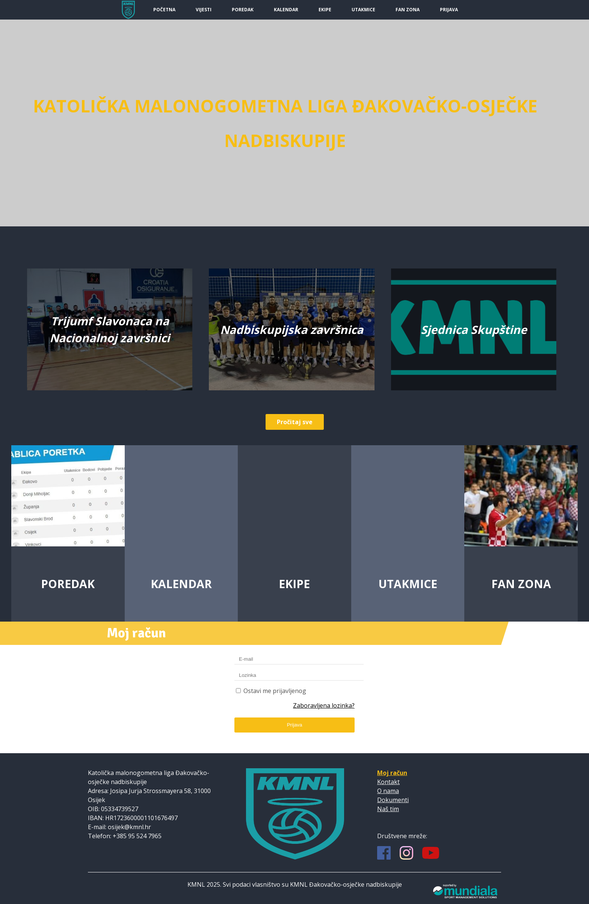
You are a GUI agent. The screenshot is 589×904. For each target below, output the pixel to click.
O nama (388, 791)
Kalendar (286, 9)
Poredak (243, 9)
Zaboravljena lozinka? (324, 705)
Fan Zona (408, 9)
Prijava (449, 9)
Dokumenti (393, 800)
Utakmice (363, 9)
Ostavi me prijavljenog (274, 691)
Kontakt (388, 782)
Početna (164, 9)
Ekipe (325, 9)
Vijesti (203, 9)
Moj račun (392, 773)
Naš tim (388, 809)
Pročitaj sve (295, 422)
